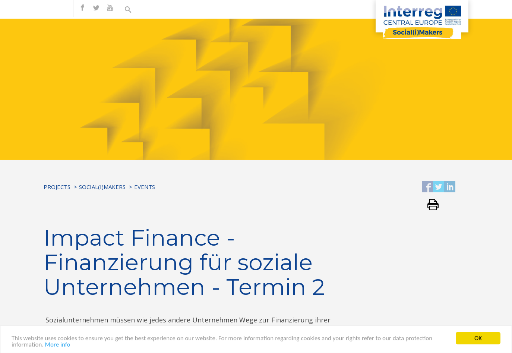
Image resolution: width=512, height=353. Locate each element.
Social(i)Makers (102, 186)
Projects (57, 186)
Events (144, 186)
